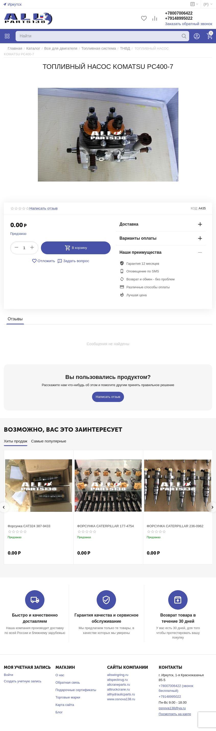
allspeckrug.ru (117, 675)
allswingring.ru (117, 670)
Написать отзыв (41, 204)
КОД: (194, 204)
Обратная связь (67, 678)
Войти (8, 670)
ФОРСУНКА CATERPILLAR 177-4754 (105, 522)
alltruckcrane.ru (118, 685)
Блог (59, 707)
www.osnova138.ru (121, 694)
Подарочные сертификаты (75, 685)
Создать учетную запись (22, 677)
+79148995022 (185, 19)
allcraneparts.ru (118, 680)
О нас (59, 670)
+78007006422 (185, 14)
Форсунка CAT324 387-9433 (29, 522)
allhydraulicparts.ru (121, 690)
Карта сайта (64, 700)
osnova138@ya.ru (172, 703)
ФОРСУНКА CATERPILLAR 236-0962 (175, 522)
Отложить (45, 256)
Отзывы (15, 315)
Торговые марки (67, 692)
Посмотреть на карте (175, 709)
